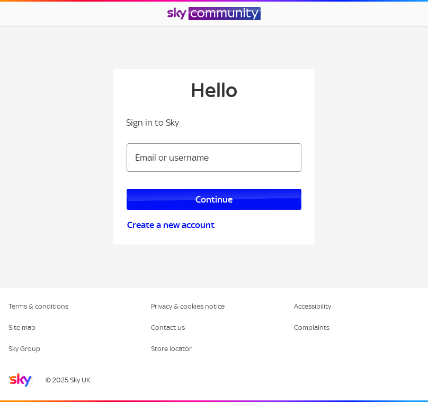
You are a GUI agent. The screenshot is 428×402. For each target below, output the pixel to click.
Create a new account (171, 225)
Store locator (171, 349)
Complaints (311, 327)
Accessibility (312, 306)
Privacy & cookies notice (188, 306)
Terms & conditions (38, 306)
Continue (214, 199)
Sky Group (24, 349)
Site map (21, 327)
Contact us (168, 327)
